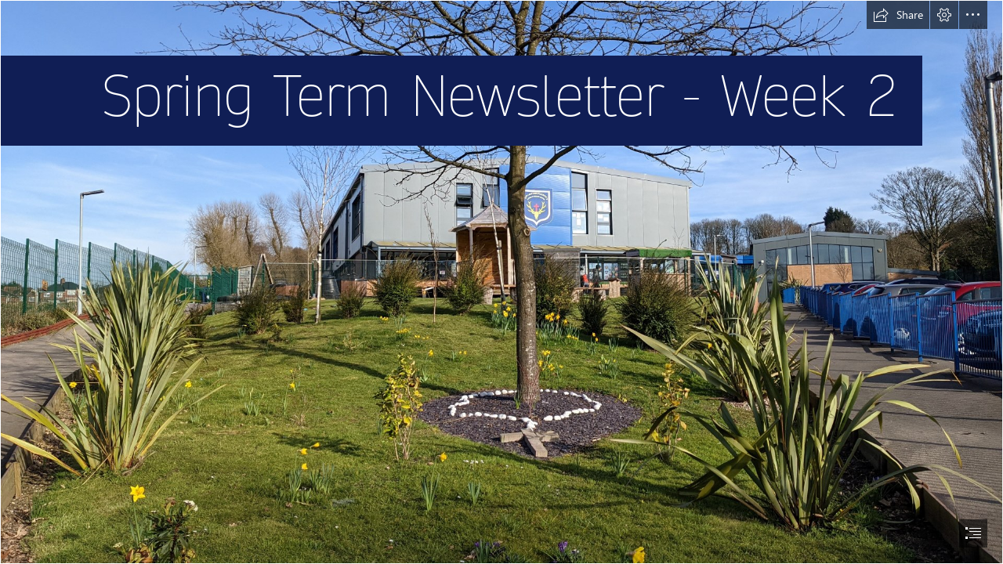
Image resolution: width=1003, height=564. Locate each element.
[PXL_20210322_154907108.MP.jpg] (501, 282)
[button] (898, 15)
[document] (501, 282)
